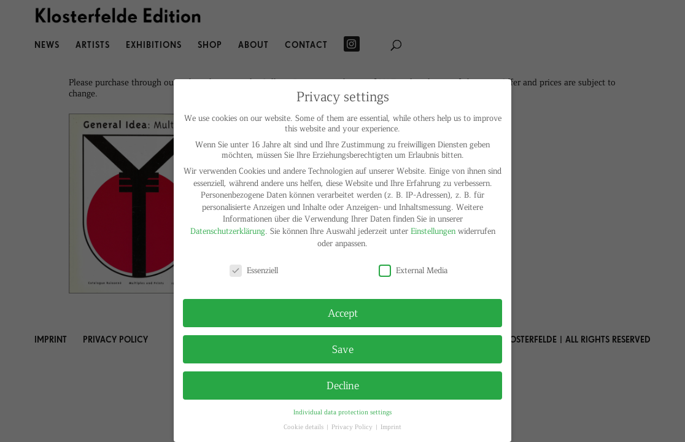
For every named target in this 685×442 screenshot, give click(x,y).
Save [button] (343, 348)
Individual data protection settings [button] (342, 412)
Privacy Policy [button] (352, 426)
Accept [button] (343, 312)
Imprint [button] (391, 426)
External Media (413, 270)
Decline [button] (343, 385)
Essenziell (254, 270)
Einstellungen (433, 230)
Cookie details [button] (304, 426)
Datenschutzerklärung (227, 230)
